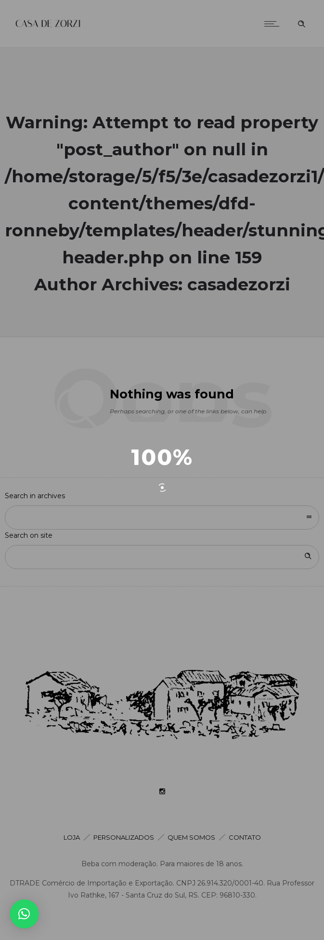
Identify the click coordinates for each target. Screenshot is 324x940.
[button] (24, 913)
